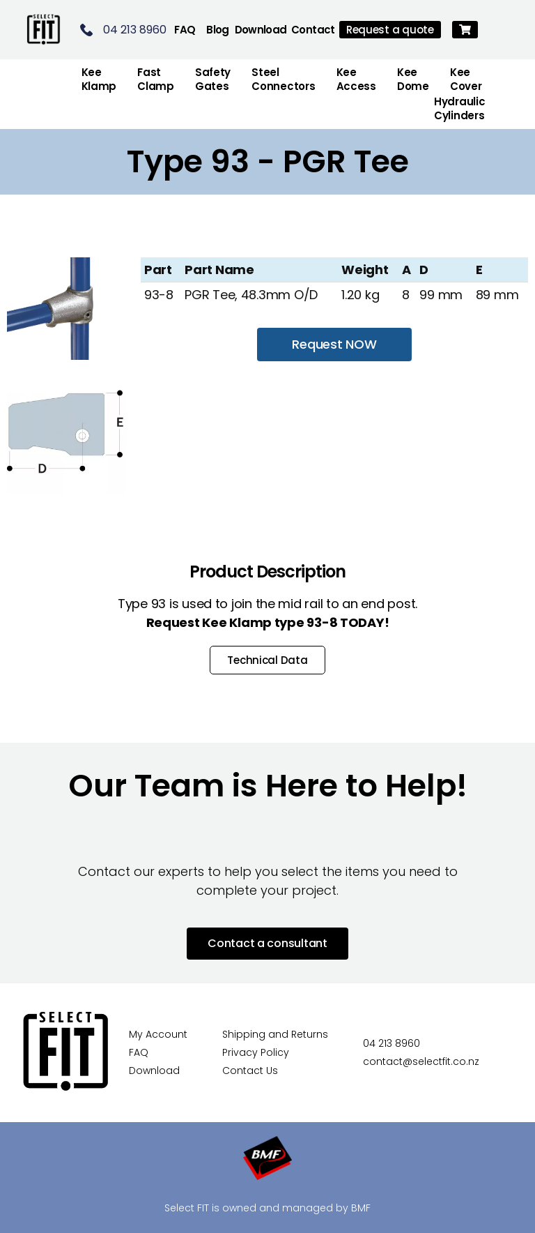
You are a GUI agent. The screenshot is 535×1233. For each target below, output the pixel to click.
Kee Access (356, 79)
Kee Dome (413, 79)
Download (261, 29)
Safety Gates (213, 79)
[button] (465, 29)
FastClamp (155, 79)
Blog (217, 29)
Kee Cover (466, 79)
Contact (313, 29)
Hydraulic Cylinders (460, 108)
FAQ (184, 29)
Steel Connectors (283, 79)
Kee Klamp (99, 79)
